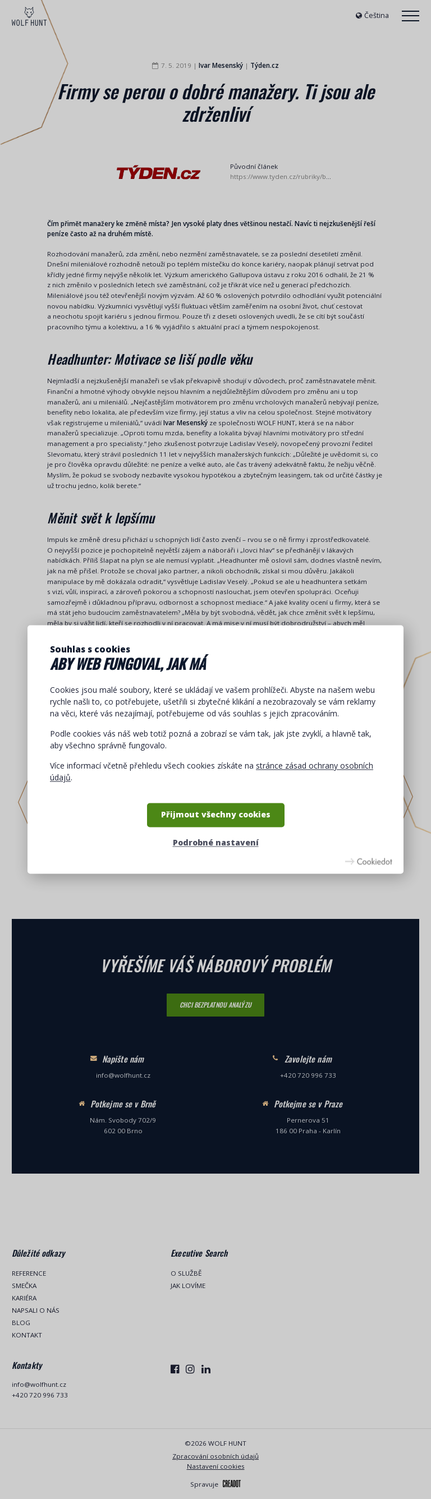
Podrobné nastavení (216, 842)
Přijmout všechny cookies (215, 815)
